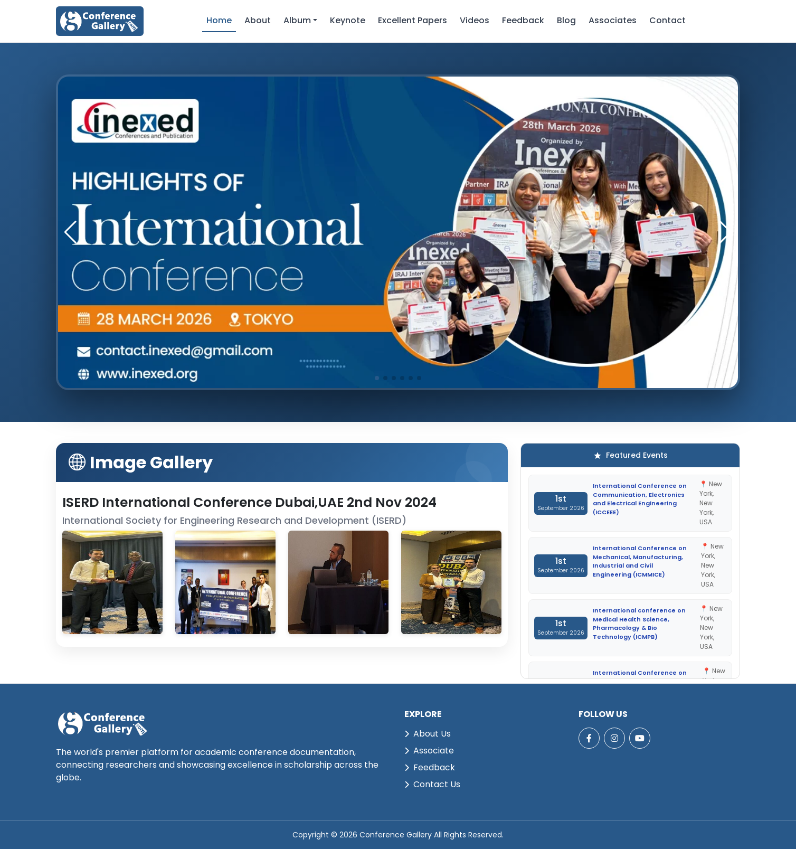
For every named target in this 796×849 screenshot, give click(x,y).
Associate (429, 750)
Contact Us (432, 784)
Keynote (347, 20)
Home (219, 20)
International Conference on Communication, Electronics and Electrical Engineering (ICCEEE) (640, 499)
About (257, 20)
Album (297, 20)
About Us (427, 734)
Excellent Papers (412, 20)
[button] (725, 232)
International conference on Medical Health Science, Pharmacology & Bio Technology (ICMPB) (639, 623)
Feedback (523, 20)
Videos (474, 20)
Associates (613, 20)
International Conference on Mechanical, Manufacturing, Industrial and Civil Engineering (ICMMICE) (640, 561)
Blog (566, 20)
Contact (667, 20)
